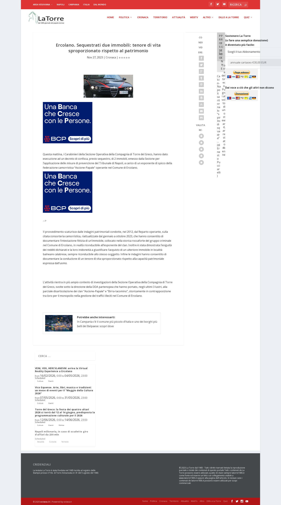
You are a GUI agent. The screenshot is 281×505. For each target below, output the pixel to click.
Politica (124, 17)
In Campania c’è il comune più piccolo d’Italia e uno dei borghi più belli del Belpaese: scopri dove (117, 321)
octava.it (45, 501)
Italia (86, 4)
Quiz (247, 17)
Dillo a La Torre (229, 17)
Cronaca (142, 17)
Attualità (178, 17)
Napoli (60, 4)
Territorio (160, 17)
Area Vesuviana (41, 4)
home (110, 17)
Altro (207, 17)
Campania (73, 4)
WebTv (194, 17)
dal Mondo (100, 4)
